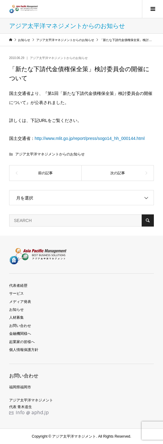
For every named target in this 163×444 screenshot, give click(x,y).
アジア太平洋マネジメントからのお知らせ (59, 58)
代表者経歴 (18, 285)
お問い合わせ (20, 326)
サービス (16, 293)
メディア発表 (20, 302)
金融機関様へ (20, 333)
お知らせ (16, 309)
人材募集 (16, 317)
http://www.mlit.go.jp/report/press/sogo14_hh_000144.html (90, 138)
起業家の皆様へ (22, 342)
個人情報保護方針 (23, 350)
